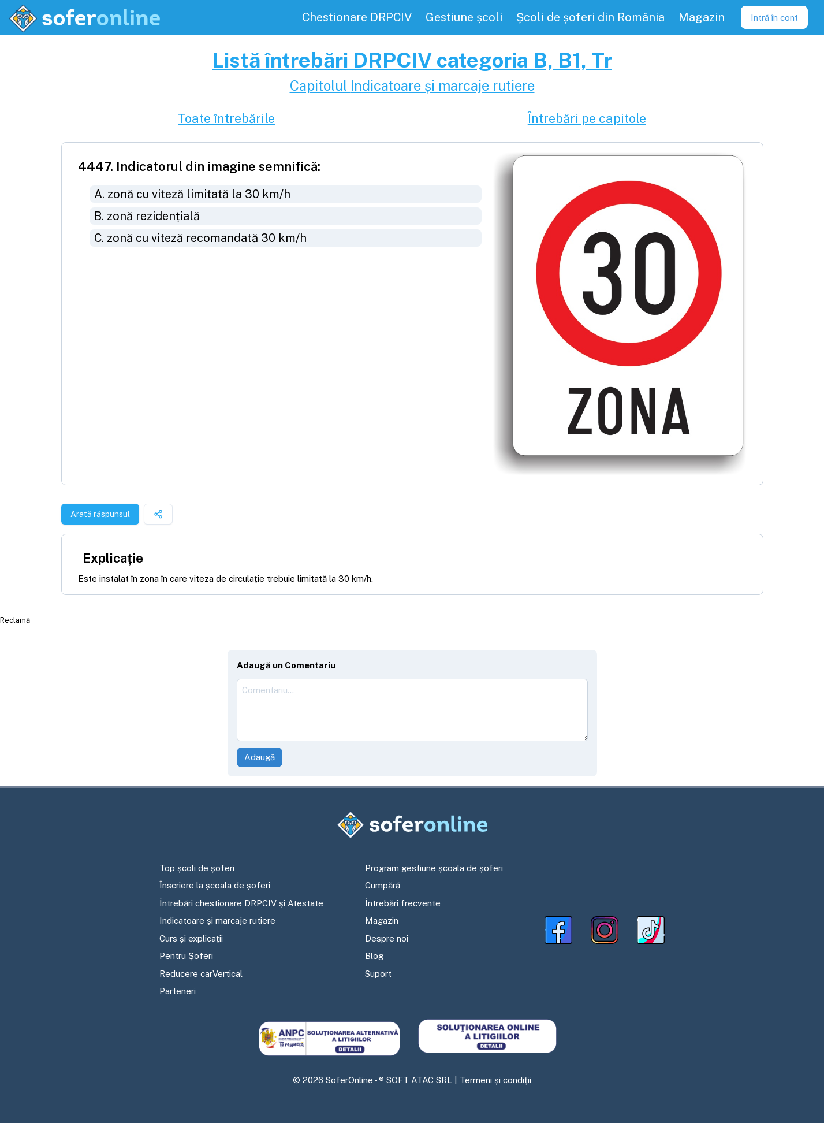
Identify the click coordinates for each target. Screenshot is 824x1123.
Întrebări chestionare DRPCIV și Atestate (241, 903)
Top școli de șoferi (196, 868)
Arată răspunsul (100, 514)
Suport (378, 974)
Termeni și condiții (495, 1080)
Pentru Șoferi (186, 956)
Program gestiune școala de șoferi (434, 868)
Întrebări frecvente (403, 903)
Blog (374, 956)
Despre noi (386, 938)
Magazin (381, 920)
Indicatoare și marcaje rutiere (217, 920)
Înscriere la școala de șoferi (214, 885)
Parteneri (177, 991)
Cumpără (382, 885)
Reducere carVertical (201, 974)
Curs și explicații (191, 938)
